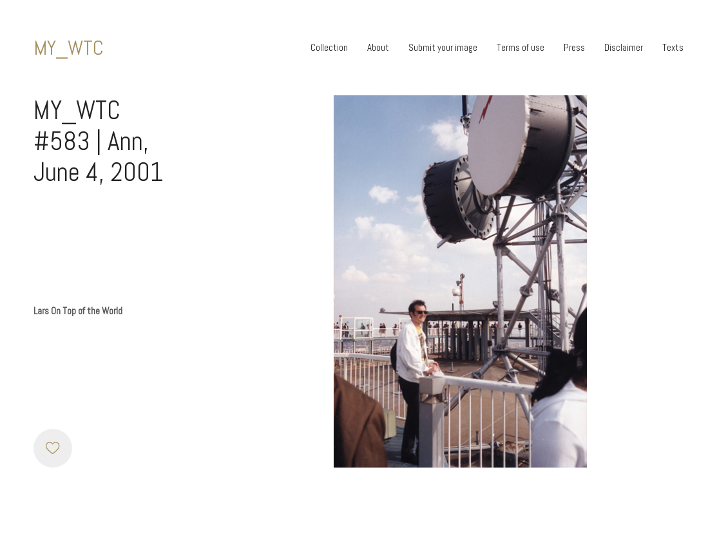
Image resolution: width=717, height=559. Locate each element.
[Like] (52, 448)
